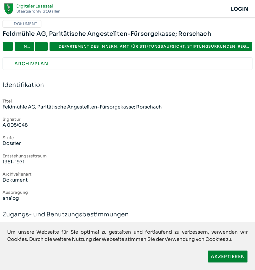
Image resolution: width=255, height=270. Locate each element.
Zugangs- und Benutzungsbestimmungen (127, 215)
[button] (41, 46)
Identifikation (127, 85)
